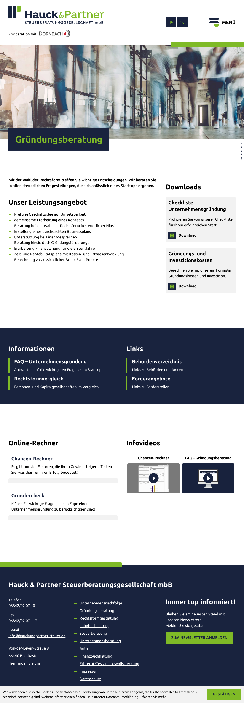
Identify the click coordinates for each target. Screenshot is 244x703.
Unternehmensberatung (100, 641)
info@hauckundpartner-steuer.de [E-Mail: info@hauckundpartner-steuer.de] (36, 636)
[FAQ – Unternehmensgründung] (63, 365)
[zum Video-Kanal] (171, 22)
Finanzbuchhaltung (96, 656)
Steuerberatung (93, 633)
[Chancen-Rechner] (153, 474)
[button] (63, 465)
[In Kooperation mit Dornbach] (53, 34)
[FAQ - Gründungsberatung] (208, 474)
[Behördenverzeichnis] (181, 365)
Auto (84, 649)
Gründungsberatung (97, 611)
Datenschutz (90, 679)
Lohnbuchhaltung (95, 626)
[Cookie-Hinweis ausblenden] (224, 694)
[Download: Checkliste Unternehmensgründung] (182, 235)
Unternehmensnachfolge (101, 603)
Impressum (89, 671)
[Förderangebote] (181, 383)
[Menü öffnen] (222, 22)
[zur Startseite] (56, 15)
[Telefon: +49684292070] (36, 606)
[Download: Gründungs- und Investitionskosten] (182, 286)
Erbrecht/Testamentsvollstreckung (109, 664)
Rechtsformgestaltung (99, 618)
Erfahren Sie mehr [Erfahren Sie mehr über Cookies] (153, 697)
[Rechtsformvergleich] (63, 383)
